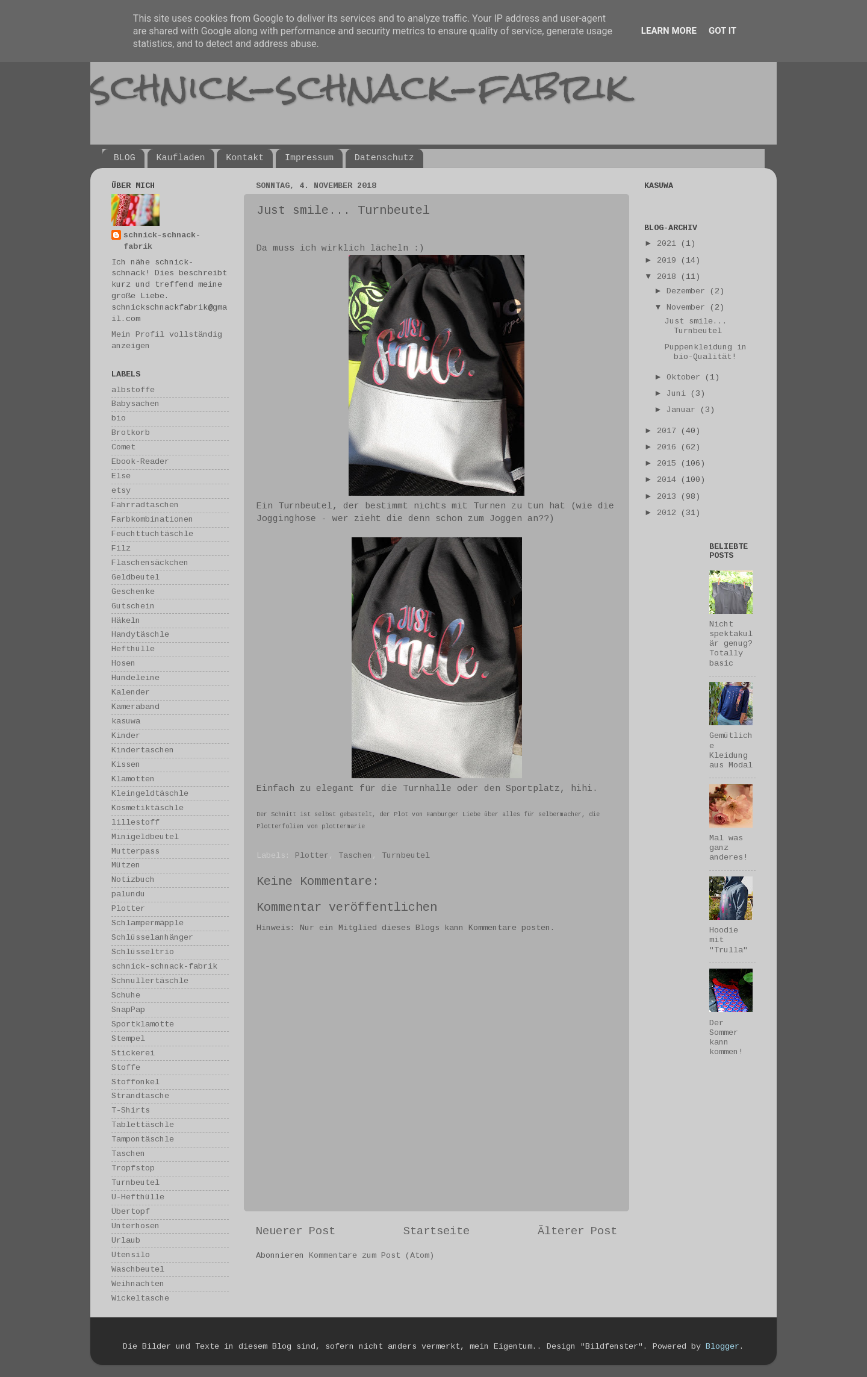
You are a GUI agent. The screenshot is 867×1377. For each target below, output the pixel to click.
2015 (669, 463)
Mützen (125, 865)
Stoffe (125, 1067)
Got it (722, 30)
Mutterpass (135, 851)
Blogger (722, 1346)
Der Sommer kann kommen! (726, 1038)
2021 (669, 243)
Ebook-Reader (140, 461)
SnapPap (128, 1009)
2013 (669, 496)
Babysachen (135, 403)
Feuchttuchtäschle (152, 534)
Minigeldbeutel (145, 837)
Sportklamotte (142, 1024)
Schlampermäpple (147, 923)
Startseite (436, 1231)
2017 (669, 431)
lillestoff (135, 822)
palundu (128, 894)
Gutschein (133, 606)
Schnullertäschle (149, 980)
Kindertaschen (142, 750)
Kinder (125, 735)
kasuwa (125, 721)
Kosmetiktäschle (147, 808)
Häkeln (125, 620)
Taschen (355, 855)
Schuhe (125, 995)
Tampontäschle (142, 1139)
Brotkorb (130, 432)
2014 (669, 479)
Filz (121, 548)
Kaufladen (181, 158)
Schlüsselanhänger (152, 937)
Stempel (128, 1038)
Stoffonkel (135, 1082)
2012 (669, 512)
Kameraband (135, 706)
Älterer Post (577, 1231)
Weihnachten (137, 1283)
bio (118, 418)
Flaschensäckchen (149, 562)
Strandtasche (140, 1096)
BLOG (124, 158)
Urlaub (125, 1240)
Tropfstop (133, 1168)
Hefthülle (133, 649)
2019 (669, 260)
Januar (683, 409)
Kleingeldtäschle (149, 793)
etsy (121, 490)
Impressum (309, 158)
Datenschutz (384, 158)
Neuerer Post (295, 1231)
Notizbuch (133, 879)
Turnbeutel (406, 855)
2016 (669, 447)
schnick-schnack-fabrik (359, 86)
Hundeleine (135, 677)
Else (121, 476)
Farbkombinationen (152, 519)
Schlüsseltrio (142, 952)
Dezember (688, 291)
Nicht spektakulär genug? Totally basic (731, 644)
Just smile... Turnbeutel (696, 326)
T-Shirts (130, 1110)
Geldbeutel (135, 577)
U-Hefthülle (137, 1197)
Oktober (686, 377)
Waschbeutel (137, 1269)
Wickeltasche (140, 1298)
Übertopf (130, 1211)
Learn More (669, 30)
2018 (669, 276)
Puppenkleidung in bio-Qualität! (706, 352)
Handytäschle (140, 634)
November (688, 307)
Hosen (123, 663)
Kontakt (245, 158)
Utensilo (130, 1255)
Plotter (312, 855)
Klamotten (133, 779)
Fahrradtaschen (145, 505)
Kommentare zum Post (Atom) (371, 1255)
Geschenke (133, 591)
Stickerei (133, 1053)
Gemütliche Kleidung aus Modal (731, 750)
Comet (123, 447)
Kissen (125, 764)
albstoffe (133, 390)
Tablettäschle (142, 1124)
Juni (679, 393)
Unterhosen (135, 1226)
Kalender (130, 692)
